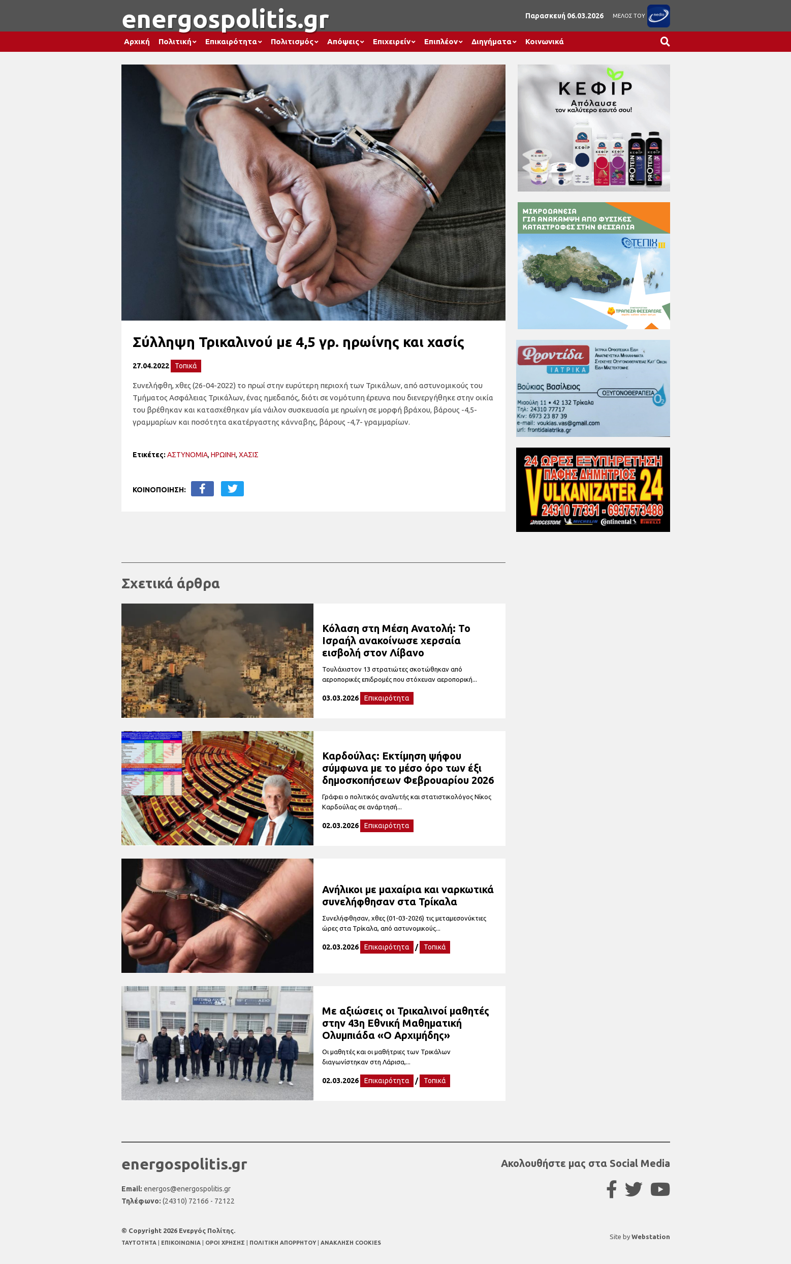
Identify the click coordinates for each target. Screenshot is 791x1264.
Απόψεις (343, 41)
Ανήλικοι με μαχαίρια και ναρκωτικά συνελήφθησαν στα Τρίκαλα (408, 895)
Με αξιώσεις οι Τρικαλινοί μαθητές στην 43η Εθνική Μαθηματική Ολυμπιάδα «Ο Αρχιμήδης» (405, 1023)
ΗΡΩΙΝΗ (223, 455)
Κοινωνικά (544, 41)
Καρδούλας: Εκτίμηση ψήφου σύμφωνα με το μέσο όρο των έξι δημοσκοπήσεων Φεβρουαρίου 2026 (408, 768)
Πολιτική (175, 41)
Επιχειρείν (391, 41)
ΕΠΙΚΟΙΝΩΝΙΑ (181, 1243)
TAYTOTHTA (139, 1243)
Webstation (650, 1236)
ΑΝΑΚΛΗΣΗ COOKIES (351, 1243)
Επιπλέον (441, 41)
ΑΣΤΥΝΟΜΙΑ (187, 455)
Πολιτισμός (292, 41)
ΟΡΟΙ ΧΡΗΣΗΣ (225, 1243)
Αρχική (137, 41)
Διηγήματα (491, 41)
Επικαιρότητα (231, 41)
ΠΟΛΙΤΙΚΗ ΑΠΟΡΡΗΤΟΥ (282, 1243)
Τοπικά (186, 366)
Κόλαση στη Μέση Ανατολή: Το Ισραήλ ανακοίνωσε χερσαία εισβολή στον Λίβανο (396, 640)
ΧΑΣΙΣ (249, 455)
